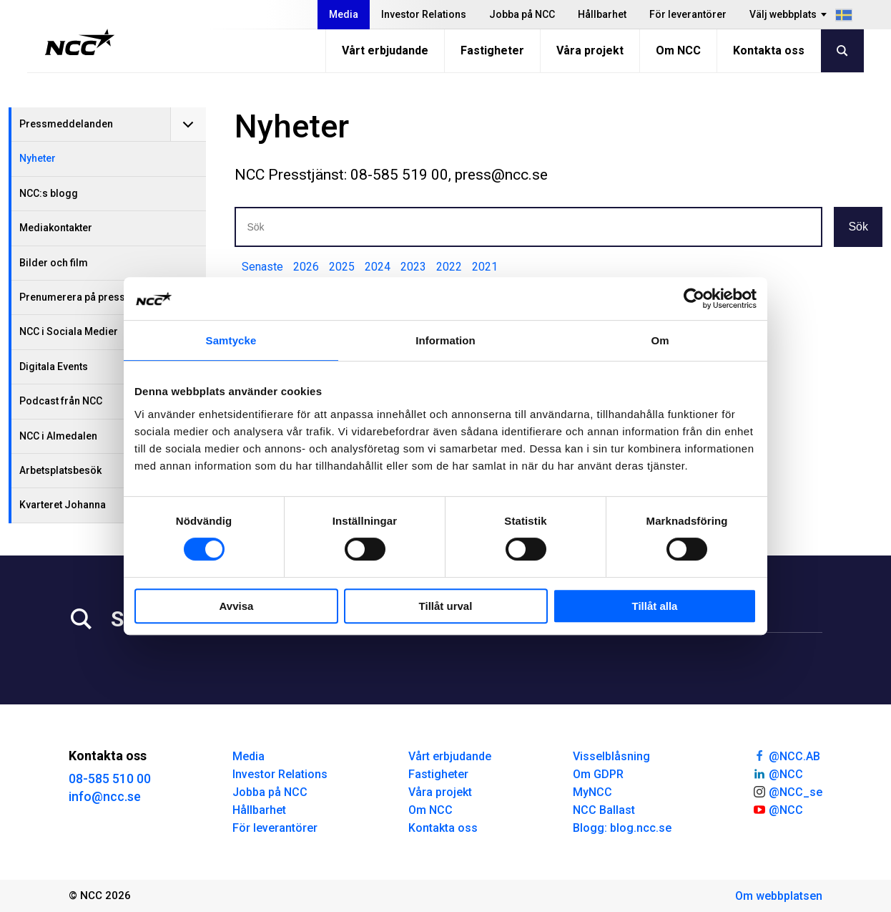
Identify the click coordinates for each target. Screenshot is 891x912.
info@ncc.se (105, 796)
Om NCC (678, 50)
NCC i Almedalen (58, 436)
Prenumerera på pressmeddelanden (105, 297)
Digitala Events (53, 366)
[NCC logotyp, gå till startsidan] (79, 42)
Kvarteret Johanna (62, 504)
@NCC (777, 773)
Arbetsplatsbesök (60, 470)
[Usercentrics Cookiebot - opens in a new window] (694, 298)
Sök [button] (858, 226)
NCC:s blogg (48, 193)
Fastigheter (492, 50)
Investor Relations (423, 14)
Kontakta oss (768, 50)
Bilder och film (53, 262)
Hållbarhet (602, 14)
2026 (306, 266)
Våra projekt (590, 50)
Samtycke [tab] (231, 340)
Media (343, 14)
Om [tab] (660, 340)
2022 (449, 266)
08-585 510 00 (110, 778)
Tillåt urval (446, 606)
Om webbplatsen (778, 896)
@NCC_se (787, 791)
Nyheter (37, 158)
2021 (485, 266)
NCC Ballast (604, 810)
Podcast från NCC (60, 401)
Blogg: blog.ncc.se (622, 828)
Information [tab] (445, 340)
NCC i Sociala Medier (68, 331)
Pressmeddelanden (66, 124)
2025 (342, 266)
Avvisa (237, 606)
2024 (377, 266)
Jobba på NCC (522, 14)
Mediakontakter (55, 227)
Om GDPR (598, 774)
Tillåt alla (655, 606)
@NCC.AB (786, 755)
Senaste (262, 266)
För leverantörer (688, 14)
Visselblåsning (611, 756)
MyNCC (592, 792)
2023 (413, 266)
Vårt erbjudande (385, 50)
